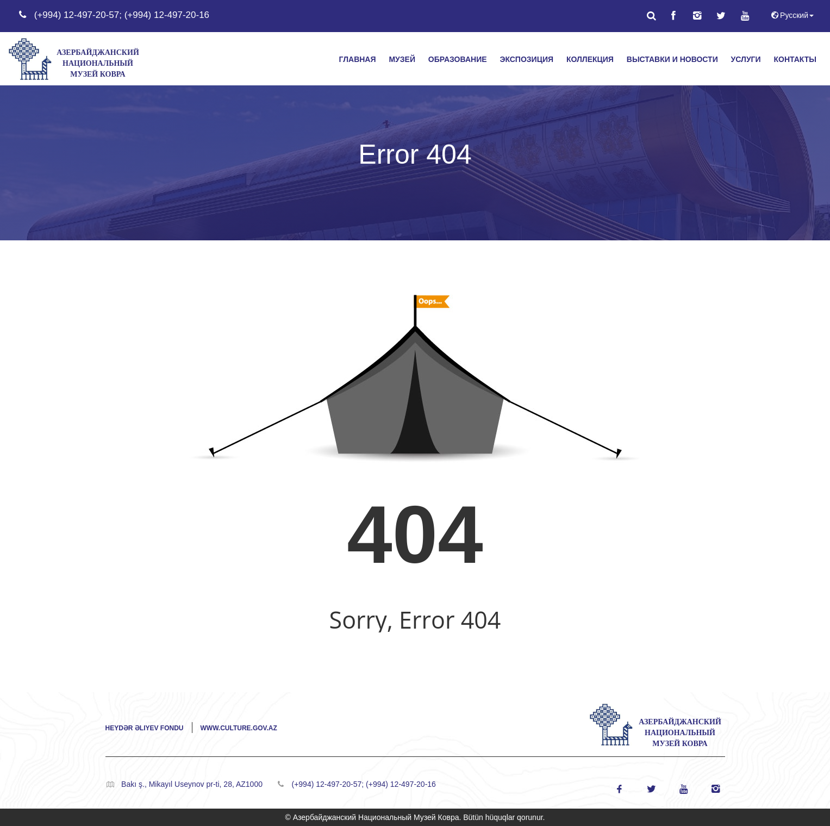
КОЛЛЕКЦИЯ (590, 59)
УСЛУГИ (746, 59)
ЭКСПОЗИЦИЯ (526, 59)
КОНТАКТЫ (795, 59)
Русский (791, 15)
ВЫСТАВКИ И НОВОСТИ (672, 59)
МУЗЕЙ (402, 59)
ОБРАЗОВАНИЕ (457, 59)
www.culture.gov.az (239, 728)
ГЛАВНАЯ (357, 59)
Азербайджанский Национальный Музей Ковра (98, 63)
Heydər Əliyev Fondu (144, 728)
